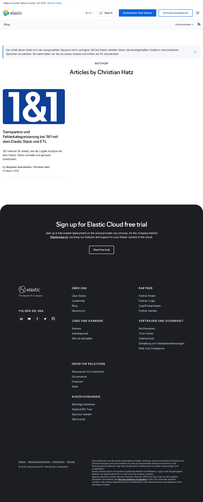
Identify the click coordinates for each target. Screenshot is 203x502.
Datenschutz (146, 338)
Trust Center (146, 333)
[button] (195, 52)
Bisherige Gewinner (83, 404)
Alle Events (78, 419)
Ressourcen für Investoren (88, 371)
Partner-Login (147, 300)
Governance (79, 376)
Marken (22, 462)
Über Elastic (79, 295)
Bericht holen (55, 3)
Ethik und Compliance (151, 348)
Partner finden (147, 295)
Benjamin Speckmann (19, 167)
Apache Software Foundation (132, 479)
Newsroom (78, 310)
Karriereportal (80, 333)
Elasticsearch (59, 237)
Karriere (76, 328)
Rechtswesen (147, 328)
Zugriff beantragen (150, 305)
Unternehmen (183, 24)
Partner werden (148, 310)
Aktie (75, 386)
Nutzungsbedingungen (39, 462)
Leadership (78, 300)
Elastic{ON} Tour (82, 409)
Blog (7, 24)
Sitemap (71, 462)
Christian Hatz (41, 167)
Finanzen (77, 381)
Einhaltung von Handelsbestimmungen (161, 343)
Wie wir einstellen (82, 338)
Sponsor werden (82, 414)
